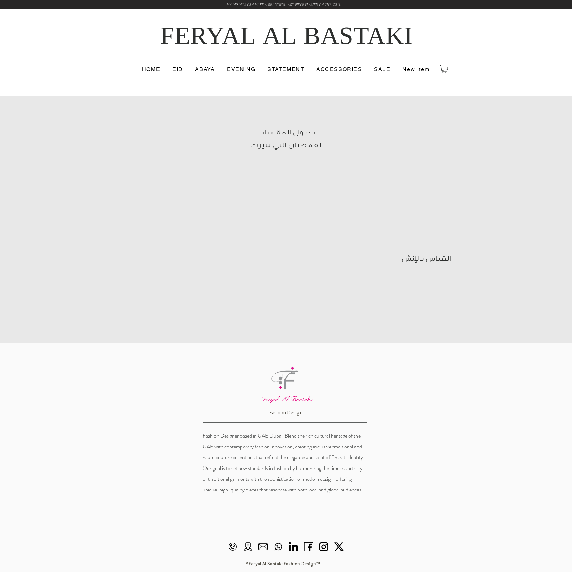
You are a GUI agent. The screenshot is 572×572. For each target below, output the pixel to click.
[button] (416, 70)
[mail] (263, 546)
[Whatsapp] (278, 546)
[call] (232, 546)
